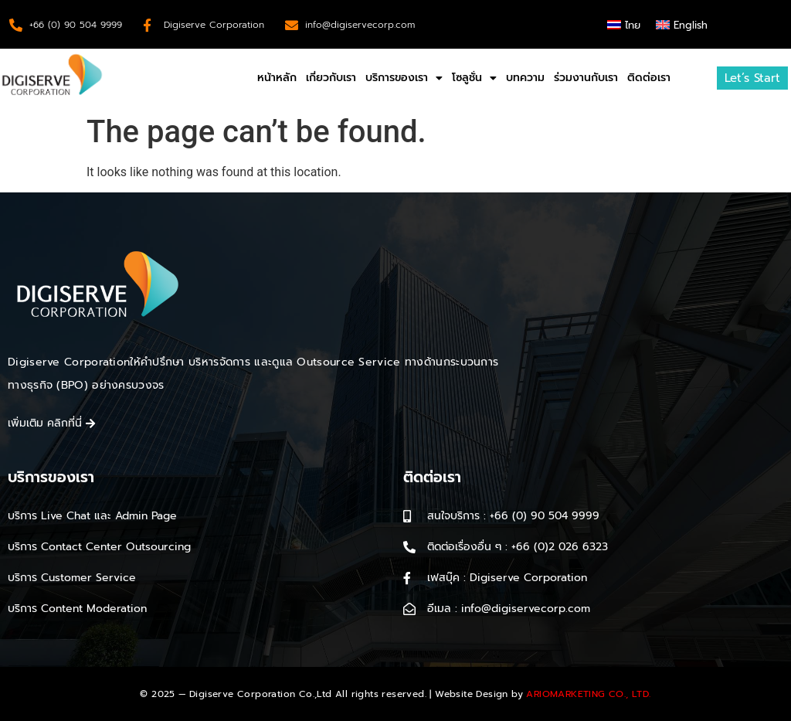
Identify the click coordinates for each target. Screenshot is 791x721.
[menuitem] (623, 24)
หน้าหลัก (277, 78)
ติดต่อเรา (648, 78)
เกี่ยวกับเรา (331, 78)
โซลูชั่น (474, 78)
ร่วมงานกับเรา (586, 78)
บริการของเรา (404, 78)
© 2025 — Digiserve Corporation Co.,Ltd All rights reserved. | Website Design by (395, 694)
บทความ (525, 78)
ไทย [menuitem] (632, 25)
